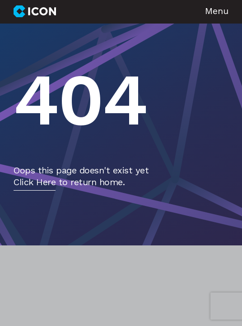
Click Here (35, 182)
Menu (216, 11)
